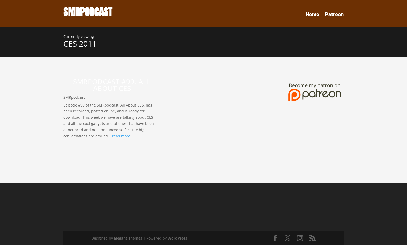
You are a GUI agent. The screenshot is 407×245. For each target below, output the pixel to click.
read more (121, 136)
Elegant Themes (128, 238)
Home (312, 14)
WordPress (177, 238)
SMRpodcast (74, 97)
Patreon (334, 14)
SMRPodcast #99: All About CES (112, 85)
